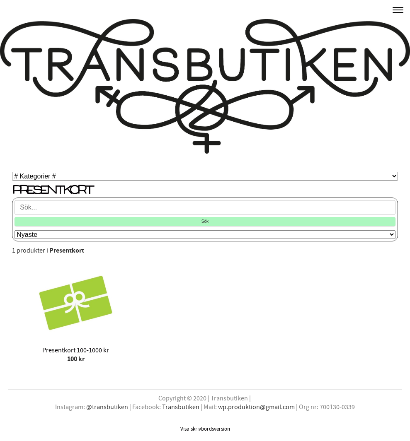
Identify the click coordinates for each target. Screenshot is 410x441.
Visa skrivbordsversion (205, 429)
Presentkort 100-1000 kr (75, 350)
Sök (205, 221)
